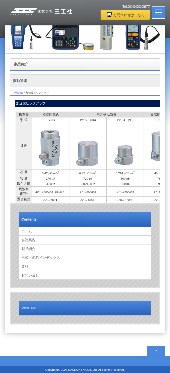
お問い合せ (30, 275)
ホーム (26, 231)
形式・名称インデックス (40, 258)
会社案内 (28, 240)
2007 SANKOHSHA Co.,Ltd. (79, 369)
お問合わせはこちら (129, 15)
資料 (24, 266)
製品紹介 (28, 249)
